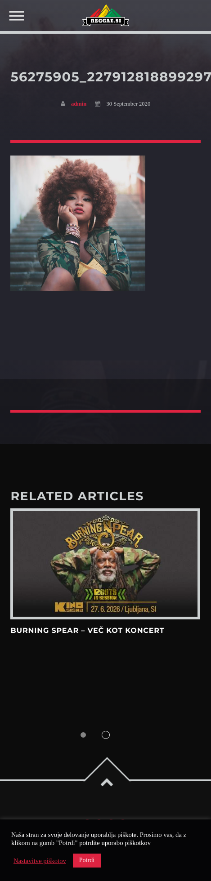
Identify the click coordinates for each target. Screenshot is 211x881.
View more (105, 563)
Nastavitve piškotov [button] (39, 860)
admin (78, 104)
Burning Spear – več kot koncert (87, 631)
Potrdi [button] (86, 860)
